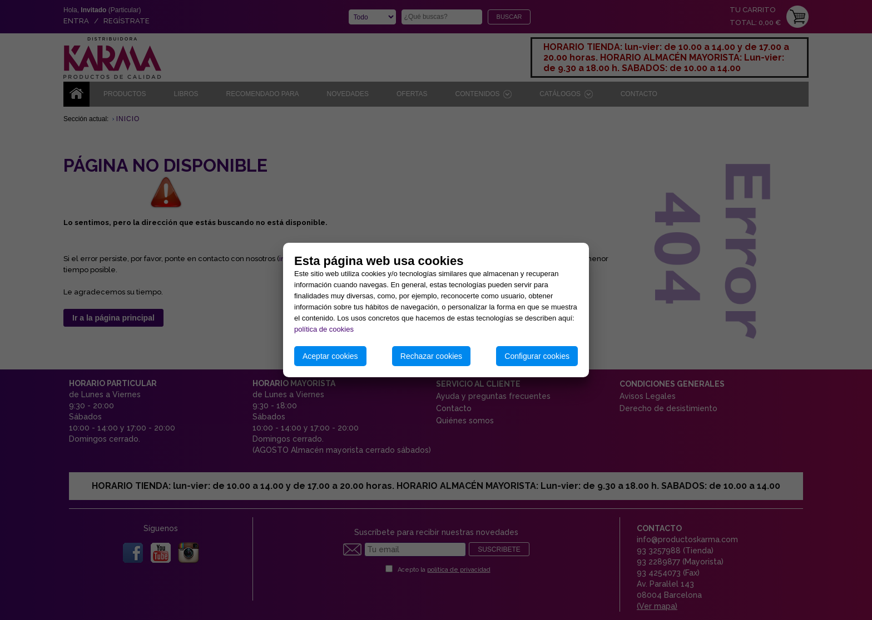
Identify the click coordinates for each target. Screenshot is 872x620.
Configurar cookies (536, 356)
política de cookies (324, 329)
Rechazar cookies (431, 356)
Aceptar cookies (330, 356)
